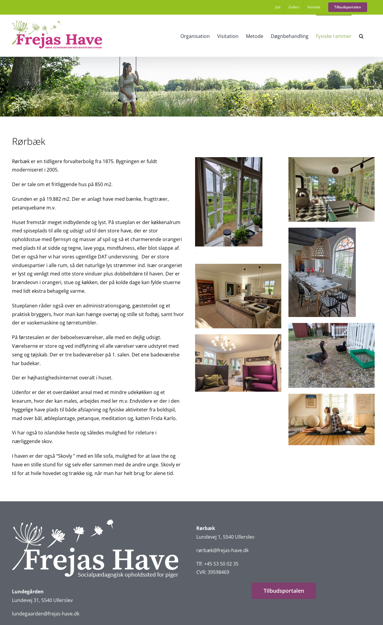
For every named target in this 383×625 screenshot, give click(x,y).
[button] (361, 35)
